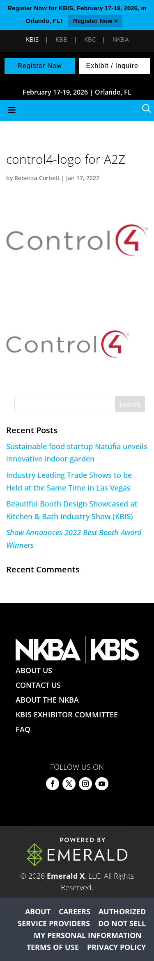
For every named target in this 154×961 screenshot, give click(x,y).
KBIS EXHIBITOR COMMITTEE (67, 714)
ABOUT (38, 911)
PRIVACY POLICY (116, 947)
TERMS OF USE (53, 947)
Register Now (39, 65)
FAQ (23, 729)
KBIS (32, 39)
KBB (61, 39)
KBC (90, 39)
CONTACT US (38, 685)
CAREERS (74, 911)
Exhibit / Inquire (112, 65)
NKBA (121, 39)
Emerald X (66, 876)
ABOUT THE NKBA (47, 700)
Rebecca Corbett (37, 178)
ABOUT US (34, 670)
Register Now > (95, 20)
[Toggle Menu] (77, 110)
